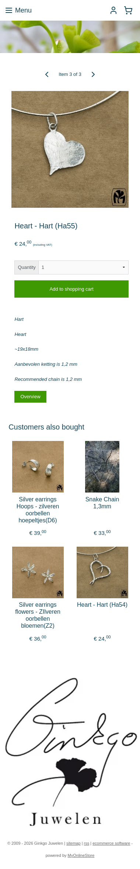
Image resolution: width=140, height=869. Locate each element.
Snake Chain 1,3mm (102, 502)
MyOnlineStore (81, 855)
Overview (30, 396)
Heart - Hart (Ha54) (102, 605)
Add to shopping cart (71, 289)
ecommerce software (111, 843)
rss (87, 843)
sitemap (73, 843)
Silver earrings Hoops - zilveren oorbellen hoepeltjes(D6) (38, 509)
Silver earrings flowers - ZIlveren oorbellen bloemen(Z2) (37, 615)
